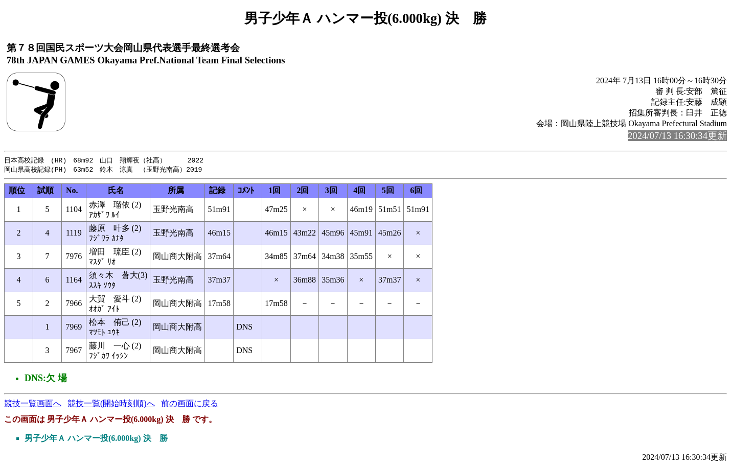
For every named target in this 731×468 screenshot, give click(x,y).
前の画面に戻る (189, 404)
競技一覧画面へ (32, 404)
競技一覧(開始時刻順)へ (111, 404)
